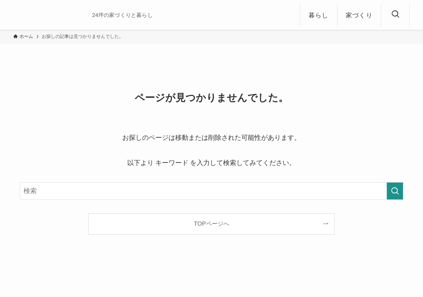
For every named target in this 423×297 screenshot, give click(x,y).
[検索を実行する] (395, 191)
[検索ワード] (211, 191)
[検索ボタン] (395, 14)
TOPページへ (211, 223)
